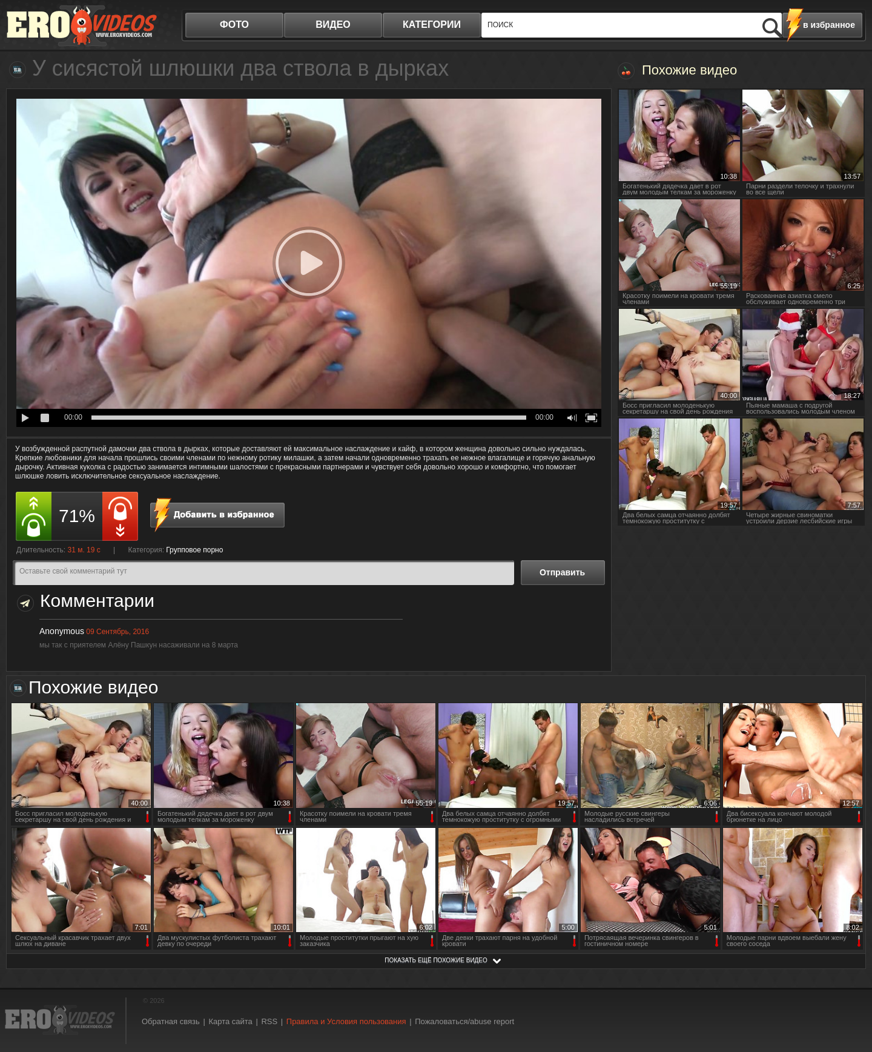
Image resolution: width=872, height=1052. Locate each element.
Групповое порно (194, 550)
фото (234, 24)
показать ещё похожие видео (436, 960)
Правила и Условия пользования (346, 1021)
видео (333, 24)
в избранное (829, 25)
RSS (269, 1021)
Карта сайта (230, 1021)
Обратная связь (171, 1021)
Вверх (849, 985)
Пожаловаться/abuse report (464, 1021)
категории (432, 24)
